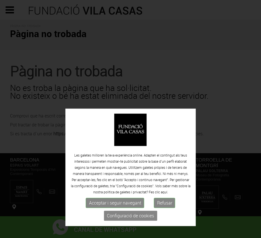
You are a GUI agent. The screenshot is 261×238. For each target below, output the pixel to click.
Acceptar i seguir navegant (115, 213)
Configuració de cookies (130, 226)
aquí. (164, 202)
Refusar (164, 213)
